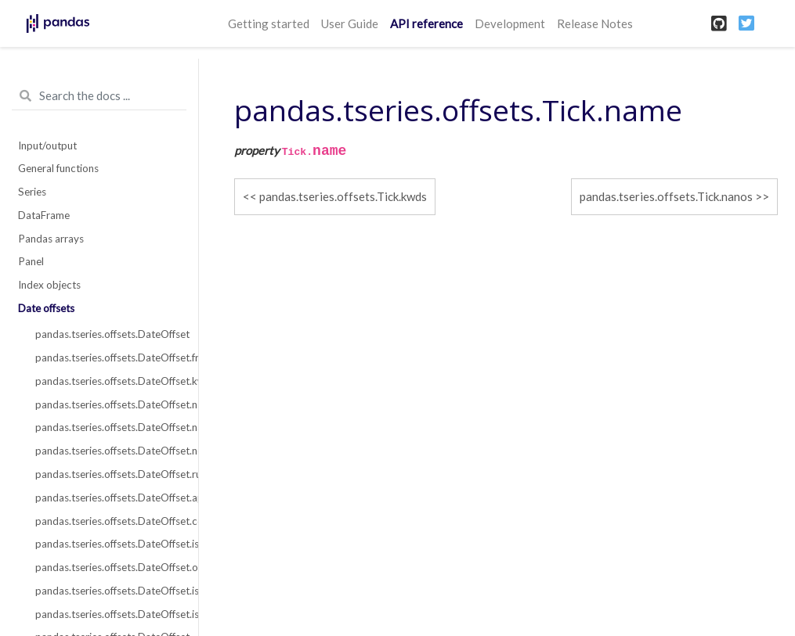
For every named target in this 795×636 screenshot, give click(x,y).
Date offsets (46, 308)
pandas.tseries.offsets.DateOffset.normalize (107, 450)
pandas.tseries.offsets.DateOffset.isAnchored (107, 543)
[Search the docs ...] (99, 96)
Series (32, 191)
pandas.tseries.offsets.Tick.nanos (666, 196)
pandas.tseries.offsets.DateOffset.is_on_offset (107, 614)
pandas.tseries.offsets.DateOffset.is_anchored (107, 590)
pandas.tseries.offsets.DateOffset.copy (107, 521)
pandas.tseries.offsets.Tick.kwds (343, 196)
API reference (426, 23)
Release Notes (595, 23)
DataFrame (44, 215)
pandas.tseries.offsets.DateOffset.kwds (107, 381)
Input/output (47, 145)
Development (510, 23)
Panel (31, 261)
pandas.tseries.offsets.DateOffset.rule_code (107, 474)
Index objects (49, 284)
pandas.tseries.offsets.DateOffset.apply (107, 497)
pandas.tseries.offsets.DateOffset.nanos (107, 427)
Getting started (268, 23)
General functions (58, 168)
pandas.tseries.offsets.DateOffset (107, 334)
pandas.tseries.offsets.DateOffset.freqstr (107, 357)
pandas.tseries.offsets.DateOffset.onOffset (107, 567)
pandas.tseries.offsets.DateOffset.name (107, 404)
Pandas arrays (51, 238)
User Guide (349, 23)
